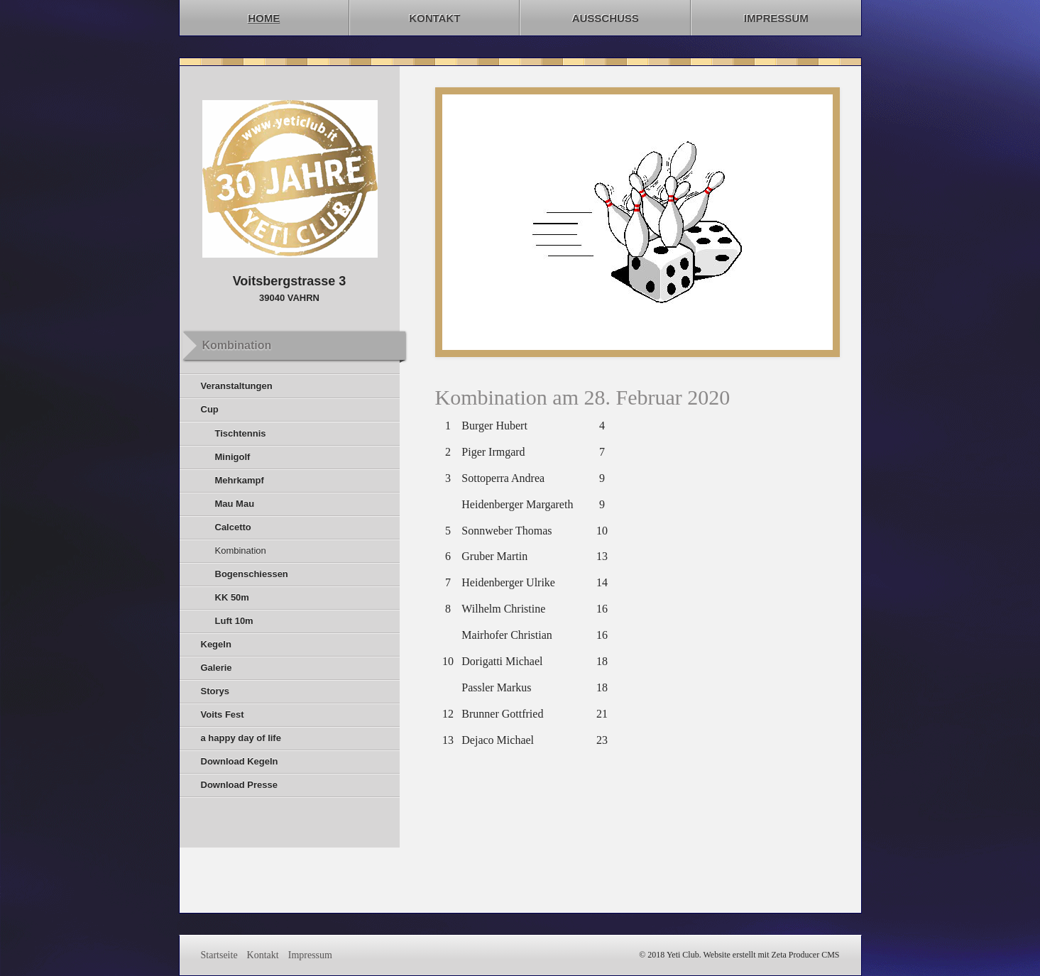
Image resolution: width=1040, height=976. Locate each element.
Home (264, 18)
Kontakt (434, 18)
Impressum (776, 18)
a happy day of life (241, 738)
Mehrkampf (239, 480)
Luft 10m (234, 620)
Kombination (240, 550)
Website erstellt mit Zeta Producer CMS (772, 955)
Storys (215, 691)
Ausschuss (605, 18)
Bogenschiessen (251, 574)
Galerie (216, 667)
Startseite (219, 955)
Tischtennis (240, 433)
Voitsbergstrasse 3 (289, 281)
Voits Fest (222, 714)
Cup (210, 409)
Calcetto (233, 527)
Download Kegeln (239, 761)
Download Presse (239, 784)
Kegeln (216, 644)
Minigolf (233, 456)
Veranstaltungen (237, 385)
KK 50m (232, 597)
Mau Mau (235, 503)
